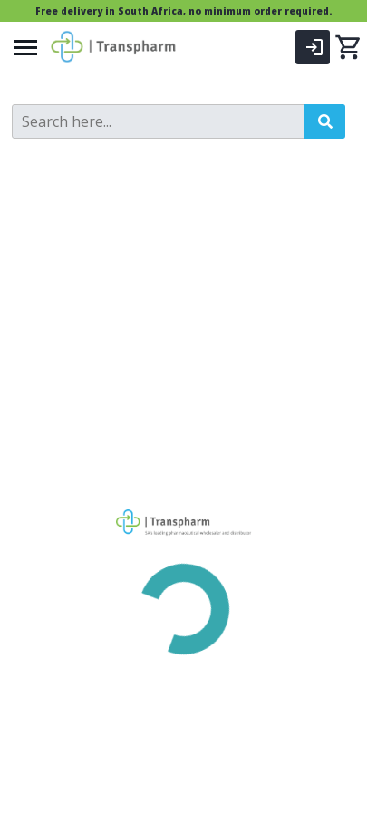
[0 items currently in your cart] (348, 47)
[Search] (158, 121)
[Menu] (25, 47)
